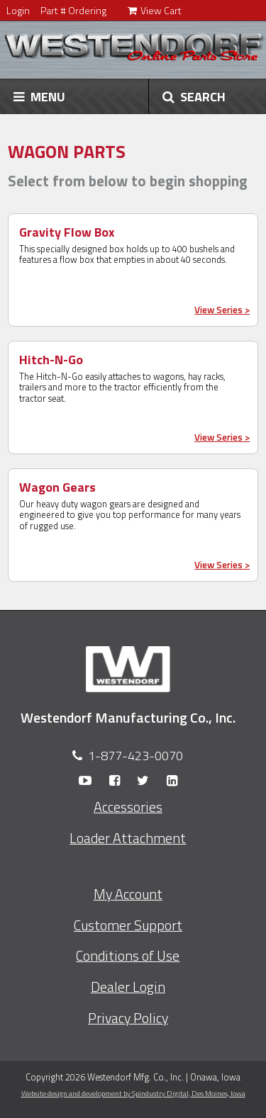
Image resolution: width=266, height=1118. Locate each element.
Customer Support (128, 925)
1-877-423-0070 (135, 755)
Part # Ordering (73, 10)
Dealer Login (128, 987)
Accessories (128, 807)
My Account (128, 894)
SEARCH (194, 96)
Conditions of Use (127, 955)
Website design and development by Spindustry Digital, (133, 1093)
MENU (39, 96)
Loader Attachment (128, 838)
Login (18, 10)
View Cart (155, 10)
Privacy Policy (128, 1018)
